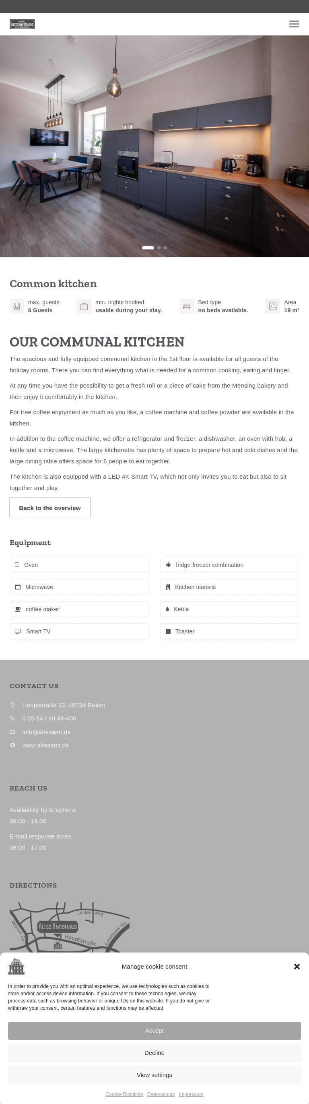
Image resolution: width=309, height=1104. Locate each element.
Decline (154, 1079)
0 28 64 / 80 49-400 (42, 6)
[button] (297, 993)
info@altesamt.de (276, 6)
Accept (154, 1057)
